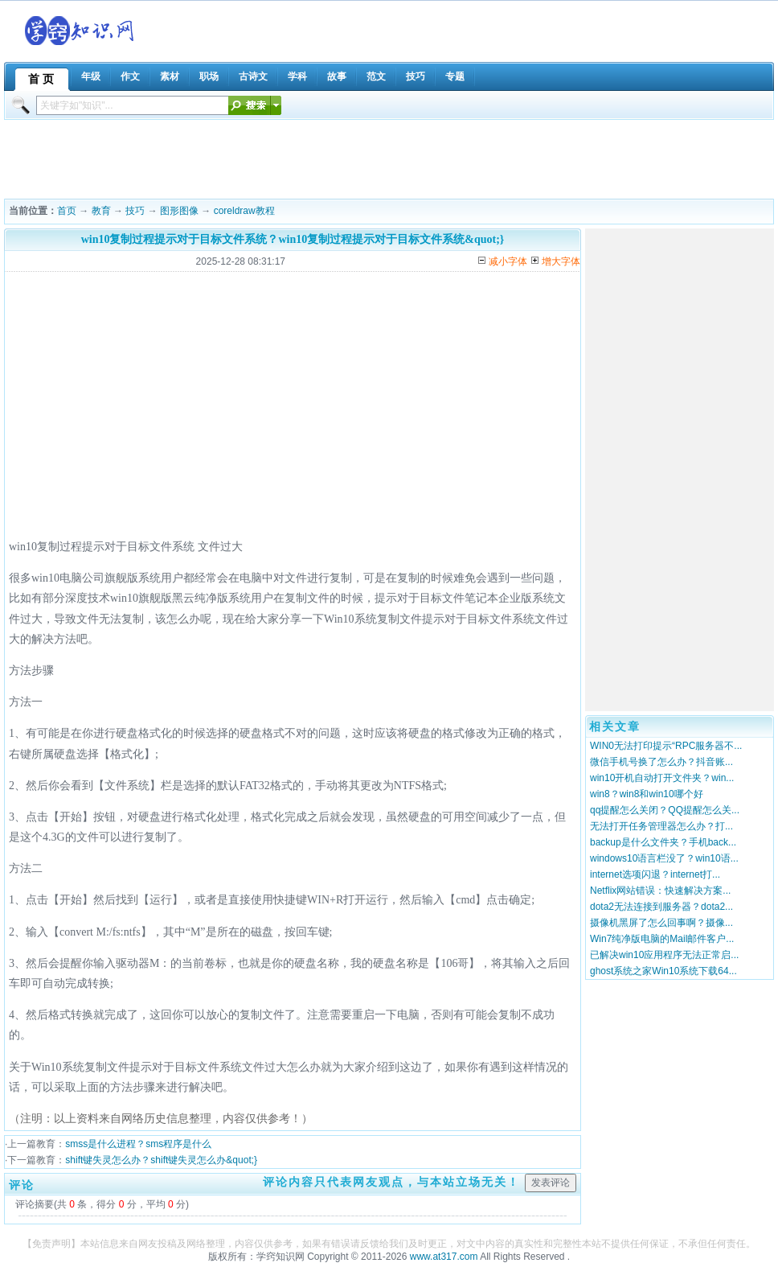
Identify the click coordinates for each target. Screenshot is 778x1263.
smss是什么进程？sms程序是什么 (138, 1144)
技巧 (135, 210)
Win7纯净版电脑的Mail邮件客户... (662, 938)
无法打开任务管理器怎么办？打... (661, 826)
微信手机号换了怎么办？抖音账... (661, 761)
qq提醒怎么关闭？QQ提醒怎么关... (664, 810)
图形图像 (179, 210)
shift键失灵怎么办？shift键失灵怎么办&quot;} (161, 1160)
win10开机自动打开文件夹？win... (662, 778)
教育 (101, 210)
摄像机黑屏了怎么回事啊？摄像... (661, 922)
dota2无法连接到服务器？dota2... (661, 906)
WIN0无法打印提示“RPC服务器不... (666, 745)
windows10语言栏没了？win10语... (664, 858)
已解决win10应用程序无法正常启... (664, 955)
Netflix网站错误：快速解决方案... (660, 890)
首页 (66, 210)
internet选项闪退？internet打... (655, 874)
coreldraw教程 (244, 210)
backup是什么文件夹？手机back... (663, 842)
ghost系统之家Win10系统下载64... (663, 971)
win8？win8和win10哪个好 (646, 794)
